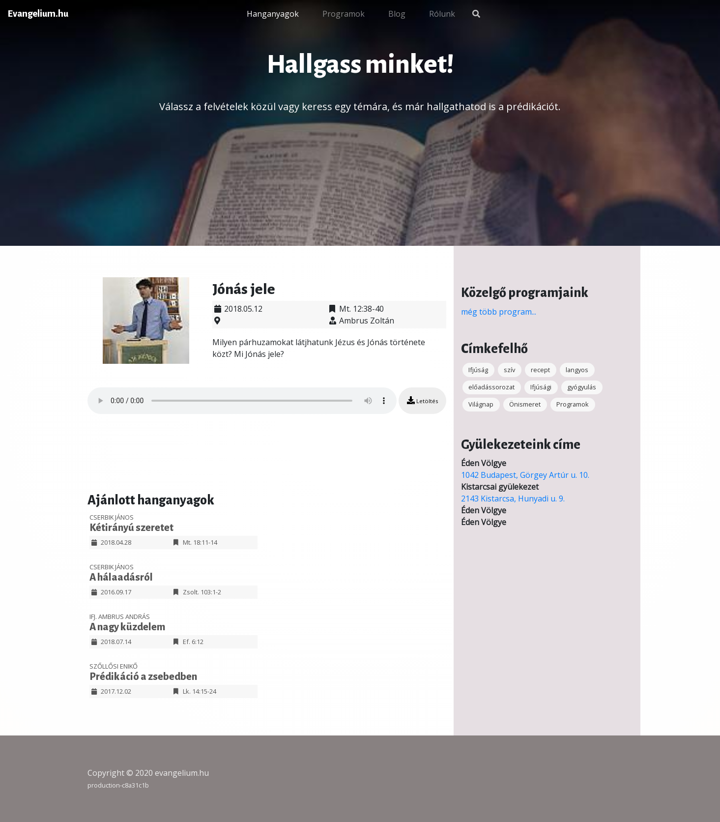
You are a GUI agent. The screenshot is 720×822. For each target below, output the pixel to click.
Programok (343, 13)
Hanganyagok (273, 13)
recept (540, 369)
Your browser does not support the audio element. (242, 400)
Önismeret (525, 404)
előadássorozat (491, 386)
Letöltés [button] (422, 400)
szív (509, 369)
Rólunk (442, 13)
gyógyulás (581, 386)
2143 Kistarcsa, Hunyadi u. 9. (513, 498)
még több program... (498, 311)
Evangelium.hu (38, 14)
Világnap (480, 404)
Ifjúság (478, 369)
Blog (396, 13)
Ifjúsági (540, 386)
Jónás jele (243, 289)
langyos (577, 369)
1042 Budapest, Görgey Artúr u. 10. (525, 475)
